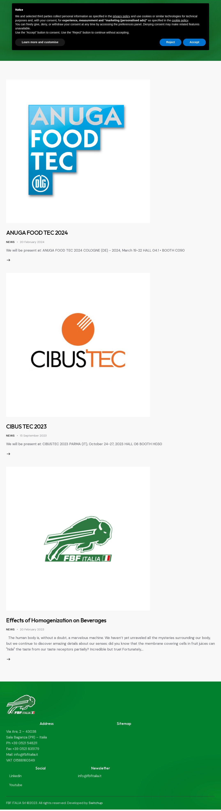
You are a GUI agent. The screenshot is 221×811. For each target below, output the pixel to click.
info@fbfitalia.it (90, 777)
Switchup (96, 804)
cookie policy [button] (180, 20)
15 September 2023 (33, 436)
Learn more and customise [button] (40, 42)
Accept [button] (194, 42)
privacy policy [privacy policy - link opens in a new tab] (121, 16)
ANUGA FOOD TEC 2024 (38, 232)
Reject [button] (170, 42)
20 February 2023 (32, 630)
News (10, 242)
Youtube (16, 786)
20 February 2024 (32, 242)
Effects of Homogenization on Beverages (58, 621)
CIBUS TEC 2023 (27, 427)
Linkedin (15, 777)
